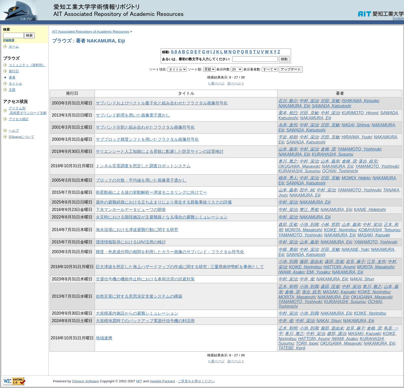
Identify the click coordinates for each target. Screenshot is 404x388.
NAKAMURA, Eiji (294, 106)
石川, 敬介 (287, 101)
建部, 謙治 (336, 333)
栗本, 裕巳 (287, 113)
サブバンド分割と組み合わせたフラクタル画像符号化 (145, 127)
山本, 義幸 (287, 149)
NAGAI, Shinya (355, 125)
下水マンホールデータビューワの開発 (131, 209)
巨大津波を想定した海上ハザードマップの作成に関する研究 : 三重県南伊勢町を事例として (180, 266)
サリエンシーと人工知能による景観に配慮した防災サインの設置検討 (160, 151)
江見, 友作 (376, 261)
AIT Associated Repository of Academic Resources (90, 31)
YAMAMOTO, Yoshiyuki (359, 149)
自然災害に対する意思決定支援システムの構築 (139, 296)
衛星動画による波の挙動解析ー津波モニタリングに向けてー (151, 192)
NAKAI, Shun (362, 279)
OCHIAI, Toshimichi (340, 171)
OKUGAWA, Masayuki (298, 166)
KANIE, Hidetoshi (370, 209)
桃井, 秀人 (287, 178)
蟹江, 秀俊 (308, 209)
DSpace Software (85, 381)
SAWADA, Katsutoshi (331, 106)
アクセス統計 (19, 119)
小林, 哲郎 (330, 224)
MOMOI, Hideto (356, 178)
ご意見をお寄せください (196, 381)
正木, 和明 (287, 286)
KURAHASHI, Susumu (332, 154)
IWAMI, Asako (291, 272)
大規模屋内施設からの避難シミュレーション (137, 313)
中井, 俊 (306, 279)
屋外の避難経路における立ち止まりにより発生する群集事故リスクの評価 (164, 202)
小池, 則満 (308, 224)
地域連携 (104, 338)
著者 (12, 77)
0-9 (174, 52)
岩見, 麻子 (355, 261)
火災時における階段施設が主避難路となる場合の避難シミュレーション (162, 217)
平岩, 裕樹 (287, 137)
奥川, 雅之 (287, 161)
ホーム (14, 46)
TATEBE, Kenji (291, 348)
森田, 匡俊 (287, 224)
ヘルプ (14, 131)
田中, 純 (306, 190)
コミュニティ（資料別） (27, 65)
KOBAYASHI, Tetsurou (379, 230)
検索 (6, 29)
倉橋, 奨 (328, 149)
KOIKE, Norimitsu (340, 230)
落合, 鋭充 (367, 161)
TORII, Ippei (307, 343)
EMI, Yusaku (318, 272)
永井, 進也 (287, 125)
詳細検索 (8, 40)
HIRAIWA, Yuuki (357, 137)
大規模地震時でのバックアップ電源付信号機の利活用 (145, 321)
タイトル (15, 83)
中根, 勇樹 (287, 249)
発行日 (14, 71)
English (398, 18)
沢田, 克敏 (330, 101)
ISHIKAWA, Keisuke (360, 101)
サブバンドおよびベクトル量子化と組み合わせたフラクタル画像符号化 (162, 103)
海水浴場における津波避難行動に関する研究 (137, 229)
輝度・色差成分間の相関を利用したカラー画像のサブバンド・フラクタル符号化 (170, 252)
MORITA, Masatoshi (303, 230)
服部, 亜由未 (310, 261)
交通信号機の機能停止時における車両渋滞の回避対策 (145, 279)
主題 (12, 90)
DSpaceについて (21, 137)
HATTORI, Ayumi (339, 267)
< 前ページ (216, 83)
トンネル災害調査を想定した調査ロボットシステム (143, 166)
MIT (139, 381)
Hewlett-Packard (162, 381)
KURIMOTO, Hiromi (360, 113)
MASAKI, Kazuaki (373, 235)
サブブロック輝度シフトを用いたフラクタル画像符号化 (147, 139)
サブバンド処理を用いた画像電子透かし (133, 115)
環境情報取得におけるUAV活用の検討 (131, 242)
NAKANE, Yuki (355, 249)
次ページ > (235, 83)
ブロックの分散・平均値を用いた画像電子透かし (141, 180)
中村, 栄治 (308, 101)
